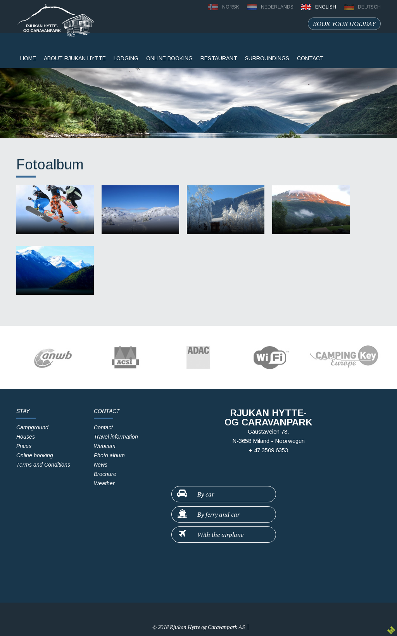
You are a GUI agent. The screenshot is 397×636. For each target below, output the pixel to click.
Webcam (105, 446)
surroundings (267, 58)
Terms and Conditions (43, 465)
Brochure (105, 474)
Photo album (109, 455)
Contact (103, 427)
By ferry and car (208, 514)
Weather (104, 483)
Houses (25, 437)
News (100, 465)
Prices (23, 446)
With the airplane (209, 534)
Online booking (169, 58)
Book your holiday (344, 23)
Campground (32, 427)
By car (195, 493)
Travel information (116, 437)
